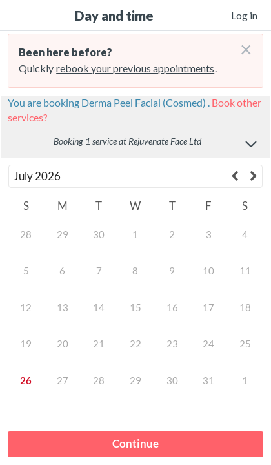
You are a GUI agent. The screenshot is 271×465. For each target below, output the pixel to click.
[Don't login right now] (242, 44)
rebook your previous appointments (135, 68)
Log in (244, 15)
